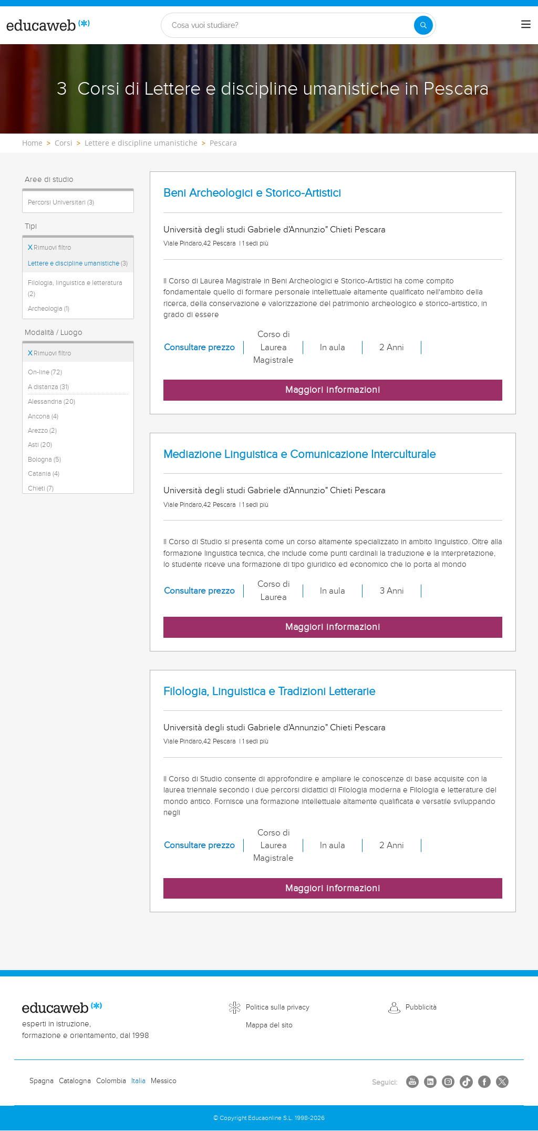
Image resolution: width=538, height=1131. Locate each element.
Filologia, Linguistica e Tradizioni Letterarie (269, 691)
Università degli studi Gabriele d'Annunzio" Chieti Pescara (274, 230)
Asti (40, 445)
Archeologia (48, 308)
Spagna (41, 1081)
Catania (43, 474)
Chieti (41, 488)
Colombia (111, 1081)
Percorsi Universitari (61, 202)
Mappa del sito (269, 1025)
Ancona (43, 416)
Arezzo (42, 430)
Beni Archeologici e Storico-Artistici (252, 193)
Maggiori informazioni (332, 389)
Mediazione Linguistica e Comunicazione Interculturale (299, 454)
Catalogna (75, 1081)
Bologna (44, 459)
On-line (45, 372)
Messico (164, 1081)
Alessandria (51, 402)
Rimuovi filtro (49, 247)
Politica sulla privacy (277, 1007)
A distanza (48, 387)
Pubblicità (421, 1007)
